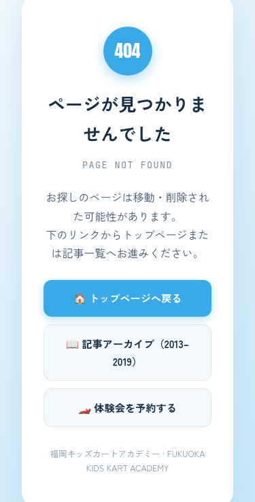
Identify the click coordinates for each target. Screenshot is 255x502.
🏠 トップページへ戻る (127, 297)
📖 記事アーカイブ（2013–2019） (127, 352)
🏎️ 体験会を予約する (127, 407)
